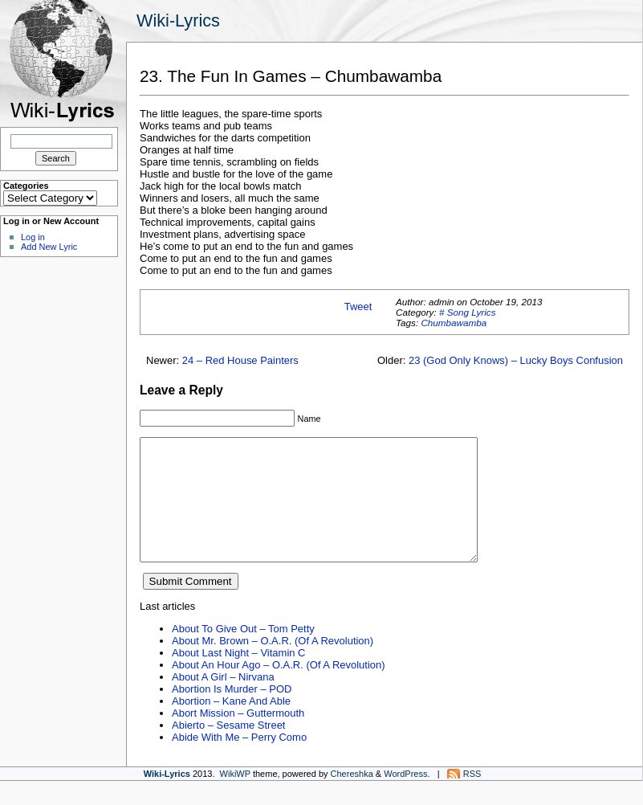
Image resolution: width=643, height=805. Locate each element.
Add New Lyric (49, 246)
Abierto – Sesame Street (228, 749)
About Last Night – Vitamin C (238, 677)
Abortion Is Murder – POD (231, 713)
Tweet (358, 306)
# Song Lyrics (467, 312)
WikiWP (235, 798)
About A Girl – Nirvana (223, 701)
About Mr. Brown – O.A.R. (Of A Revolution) (272, 665)
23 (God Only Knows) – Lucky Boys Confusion (516, 360)
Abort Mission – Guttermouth (238, 737)
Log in (33, 237)
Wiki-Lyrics (178, 20)
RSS (472, 798)
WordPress (405, 798)
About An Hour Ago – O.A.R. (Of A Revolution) (278, 689)
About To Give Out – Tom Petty (243, 653)
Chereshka (352, 798)
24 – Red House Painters (240, 360)
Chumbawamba (453, 322)
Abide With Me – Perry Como (239, 761)
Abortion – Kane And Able (231, 725)
